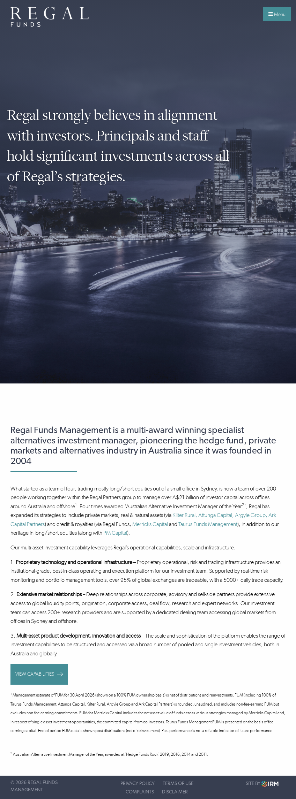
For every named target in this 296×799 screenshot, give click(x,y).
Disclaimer (175, 792)
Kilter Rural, (185, 515)
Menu (277, 14)
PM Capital (115, 533)
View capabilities (39, 674)
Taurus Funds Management (207, 524)
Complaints (140, 792)
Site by (262, 784)
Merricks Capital (150, 524)
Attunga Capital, (216, 515)
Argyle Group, (251, 515)
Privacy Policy (137, 783)
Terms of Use (178, 783)
